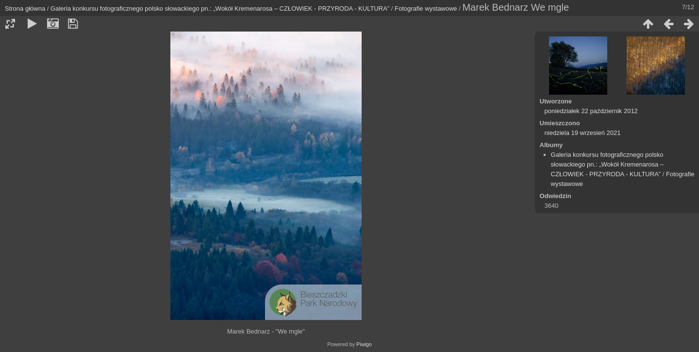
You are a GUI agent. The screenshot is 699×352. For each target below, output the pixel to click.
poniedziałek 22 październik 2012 (591, 111)
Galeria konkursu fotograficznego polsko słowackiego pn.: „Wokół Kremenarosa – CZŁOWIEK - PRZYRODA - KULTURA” (219, 8)
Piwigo (364, 344)
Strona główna (25, 8)
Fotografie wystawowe (426, 8)
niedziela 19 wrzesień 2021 (583, 132)
